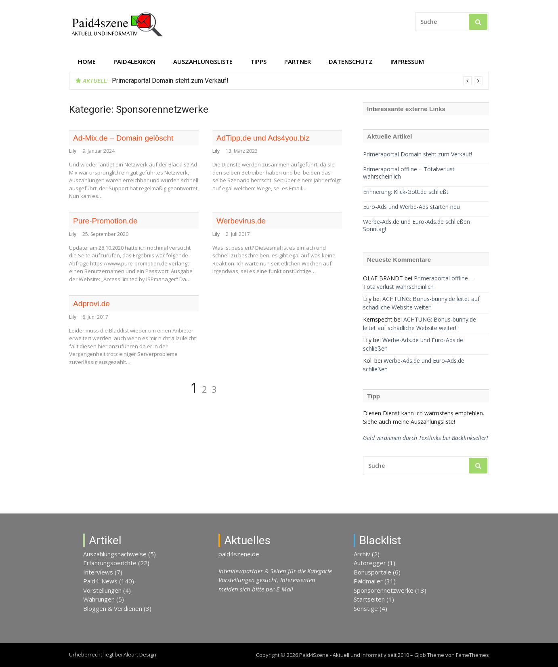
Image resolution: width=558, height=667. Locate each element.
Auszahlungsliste (203, 61)
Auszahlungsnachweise (115, 554)
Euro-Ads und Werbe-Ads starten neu (411, 206)
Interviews (98, 572)
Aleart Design (140, 654)
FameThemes (472, 655)
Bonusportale (372, 572)
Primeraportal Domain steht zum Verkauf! (170, 80)
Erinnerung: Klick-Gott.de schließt (406, 192)
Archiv (362, 554)
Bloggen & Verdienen (112, 608)
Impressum (407, 61)
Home (87, 61)
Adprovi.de (91, 303)
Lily (72, 150)
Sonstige (366, 608)
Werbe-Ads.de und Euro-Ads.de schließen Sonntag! (416, 225)
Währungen (99, 599)
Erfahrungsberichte (109, 563)
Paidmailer (368, 581)
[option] (297, 80)
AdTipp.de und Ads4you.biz (263, 138)
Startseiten (369, 599)
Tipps (258, 61)
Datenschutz (351, 61)
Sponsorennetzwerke (383, 590)
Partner (297, 61)
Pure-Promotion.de (105, 221)
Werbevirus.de (241, 221)
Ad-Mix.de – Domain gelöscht (123, 138)
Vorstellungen (102, 590)
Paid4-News (100, 581)
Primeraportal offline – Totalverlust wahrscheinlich (409, 173)
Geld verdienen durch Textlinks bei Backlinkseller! (425, 438)
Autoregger (370, 563)
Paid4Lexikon (134, 61)
